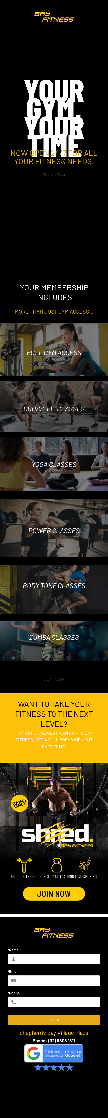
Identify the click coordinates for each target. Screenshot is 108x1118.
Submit (53, 1020)
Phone (39, 1040)
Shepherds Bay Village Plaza (53, 1032)
